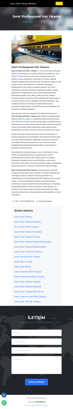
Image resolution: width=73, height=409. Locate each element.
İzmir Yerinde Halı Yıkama (27, 256)
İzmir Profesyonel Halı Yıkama (29, 276)
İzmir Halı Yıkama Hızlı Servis (29, 291)
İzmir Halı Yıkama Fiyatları (27, 221)
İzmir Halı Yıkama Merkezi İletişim (36, 405)
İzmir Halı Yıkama (28, 22)
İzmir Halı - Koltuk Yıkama (27, 301)
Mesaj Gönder (36, 382)
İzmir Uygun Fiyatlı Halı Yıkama (30, 296)
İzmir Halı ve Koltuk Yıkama (28, 251)
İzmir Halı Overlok (23, 261)
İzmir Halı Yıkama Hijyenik (27, 286)
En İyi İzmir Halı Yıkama (26, 226)
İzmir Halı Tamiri (22, 266)
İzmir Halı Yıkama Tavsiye (27, 236)
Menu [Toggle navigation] (59, 3)
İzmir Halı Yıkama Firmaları (28, 231)
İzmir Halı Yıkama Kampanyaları (30, 246)
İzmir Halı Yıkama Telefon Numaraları (32, 241)
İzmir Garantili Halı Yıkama (27, 271)
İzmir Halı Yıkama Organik (27, 281)
